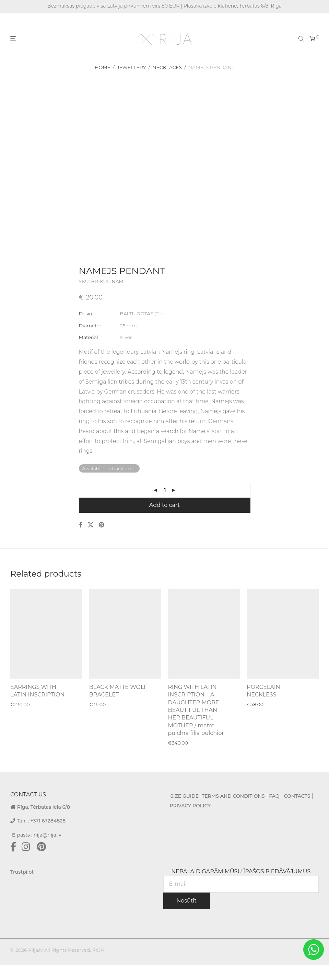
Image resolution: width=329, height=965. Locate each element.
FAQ (274, 796)
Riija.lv (35, 950)
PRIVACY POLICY (190, 806)
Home (102, 67)
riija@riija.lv (47, 835)
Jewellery (131, 67)
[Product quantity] (165, 490)
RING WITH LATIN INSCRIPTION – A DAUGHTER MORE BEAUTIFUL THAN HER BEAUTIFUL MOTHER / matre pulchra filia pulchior (196, 710)
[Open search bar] (301, 38)
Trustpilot (22, 872)
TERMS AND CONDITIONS (233, 796)
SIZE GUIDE (185, 796)
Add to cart (164, 505)
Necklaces (167, 67)
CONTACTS (297, 796)
